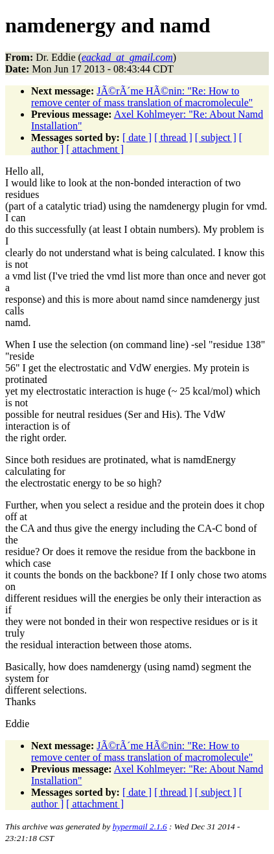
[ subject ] (215, 137)
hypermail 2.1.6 (140, 826)
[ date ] (137, 137)
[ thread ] (173, 137)
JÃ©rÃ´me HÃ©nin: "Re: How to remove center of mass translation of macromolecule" (142, 96)
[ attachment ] (95, 149)
